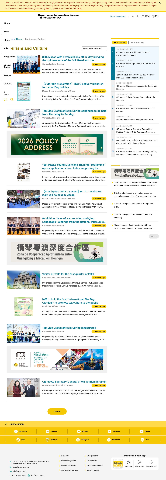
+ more (154, 228)
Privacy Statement (95, 458)
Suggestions (92, 448)
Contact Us (92, 453)
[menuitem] (23, 23)
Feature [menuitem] (93, 23)
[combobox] (94, 41)
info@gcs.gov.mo (20, 463)
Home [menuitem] (12, 23)
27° (147, 16)
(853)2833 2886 (19, 467)
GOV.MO (65, 448)
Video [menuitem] (46, 23)
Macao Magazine (68, 453)
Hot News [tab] (119, 34)
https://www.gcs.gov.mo (22, 459)
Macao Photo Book (69, 462)
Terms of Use (93, 462)
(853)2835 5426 (37, 467)
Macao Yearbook (68, 458)
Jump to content (117, 16)
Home (10, 31)
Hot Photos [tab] (137, 34)
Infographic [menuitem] (59, 23)
